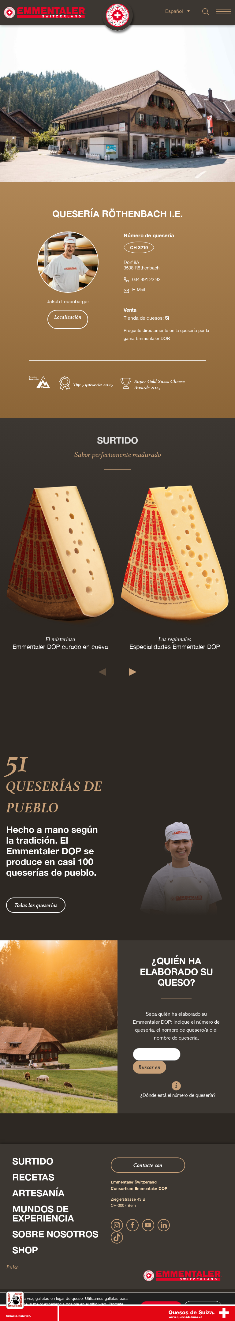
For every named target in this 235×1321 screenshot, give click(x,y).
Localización (67, 317)
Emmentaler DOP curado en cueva (60, 646)
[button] (102, 672)
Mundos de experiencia (43, 1213)
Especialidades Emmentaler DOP (174, 646)
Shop (25, 1249)
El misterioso (60, 639)
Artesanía (38, 1193)
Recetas (33, 1177)
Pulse (12, 1267)
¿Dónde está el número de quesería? (177, 1095)
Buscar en (149, 1067)
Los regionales (174, 639)
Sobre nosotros (55, 1234)
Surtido (32, 1161)
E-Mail (138, 289)
